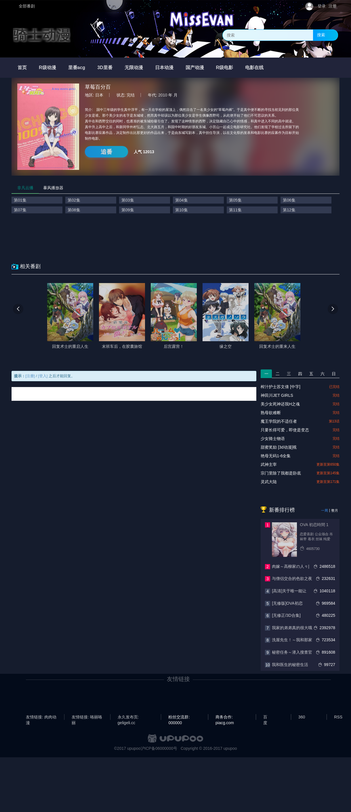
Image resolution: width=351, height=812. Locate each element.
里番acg (76, 67)
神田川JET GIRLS (277, 395)
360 (301, 717)
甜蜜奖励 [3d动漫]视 (279, 447)
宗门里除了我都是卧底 (281, 473)
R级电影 (224, 67)
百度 (265, 717)
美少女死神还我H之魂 (280, 404)
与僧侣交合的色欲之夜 (292, 578)
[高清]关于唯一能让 (289, 591)
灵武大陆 (269, 481)
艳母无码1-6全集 (276, 456)
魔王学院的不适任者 (279, 421)
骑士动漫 (41, 35)
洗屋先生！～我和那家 (292, 640)
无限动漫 (134, 67)
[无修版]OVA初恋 (287, 603)
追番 (106, 152)
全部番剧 (27, 6)
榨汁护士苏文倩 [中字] (280, 386)
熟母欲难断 (271, 412)
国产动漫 (195, 67)
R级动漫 (47, 67)
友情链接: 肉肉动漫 (41, 717)
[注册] (30, 376)
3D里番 (104, 67)
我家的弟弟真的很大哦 (292, 627)
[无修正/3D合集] (286, 615)
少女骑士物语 (273, 438)
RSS (338, 717)
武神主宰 (269, 464)
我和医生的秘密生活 (290, 664)
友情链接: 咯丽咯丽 (87, 717)
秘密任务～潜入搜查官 (292, 652)
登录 (322, 6)
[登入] (42, 376)
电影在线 (254, 67)
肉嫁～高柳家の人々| (290, 566)
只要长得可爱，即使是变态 (285, 430)
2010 (162, 95)
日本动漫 (164, 67)
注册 (333, 6)
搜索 (321, 35)
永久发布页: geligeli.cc (128, 717)
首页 (22, 67)
